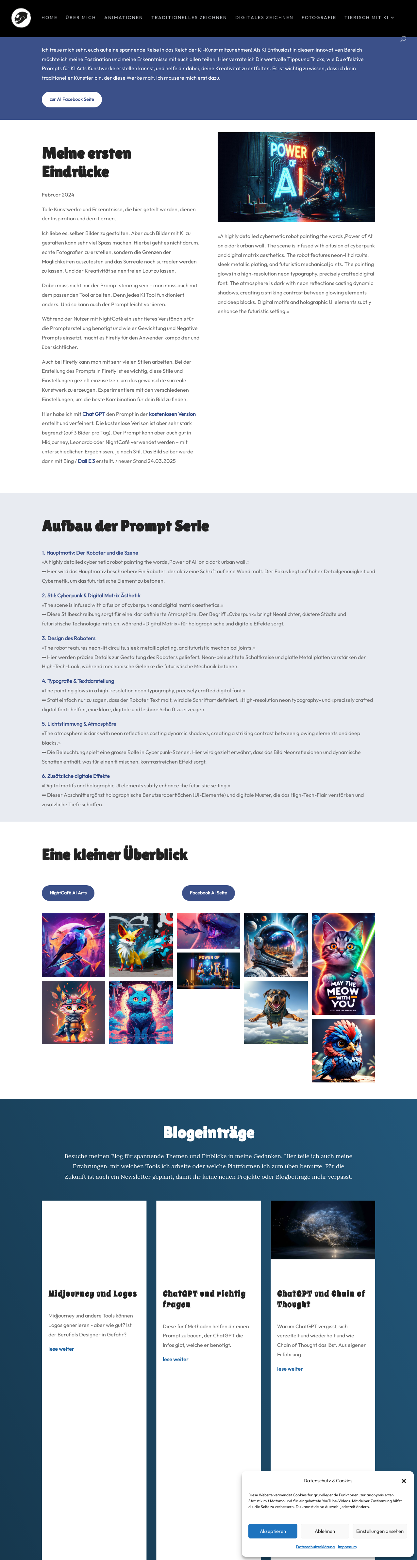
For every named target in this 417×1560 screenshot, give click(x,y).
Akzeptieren (273, 1531)
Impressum (347, 1546)
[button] (404, 1481)
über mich (81, 19)
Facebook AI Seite (208, 930)
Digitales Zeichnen (264, 19)
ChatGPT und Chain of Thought (321, 1336)
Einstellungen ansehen (380, 1531)
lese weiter (61, 1386)
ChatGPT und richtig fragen (204, 1336)
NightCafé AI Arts (68, 930)
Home (50, 19)
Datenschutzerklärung (315, 1546)
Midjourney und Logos (92, 1331)
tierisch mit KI (366, 19)
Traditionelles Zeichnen (189, 19)
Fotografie (319, 19)
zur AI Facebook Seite (72, 136)
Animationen (123, 19)
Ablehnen (325, 1531)
